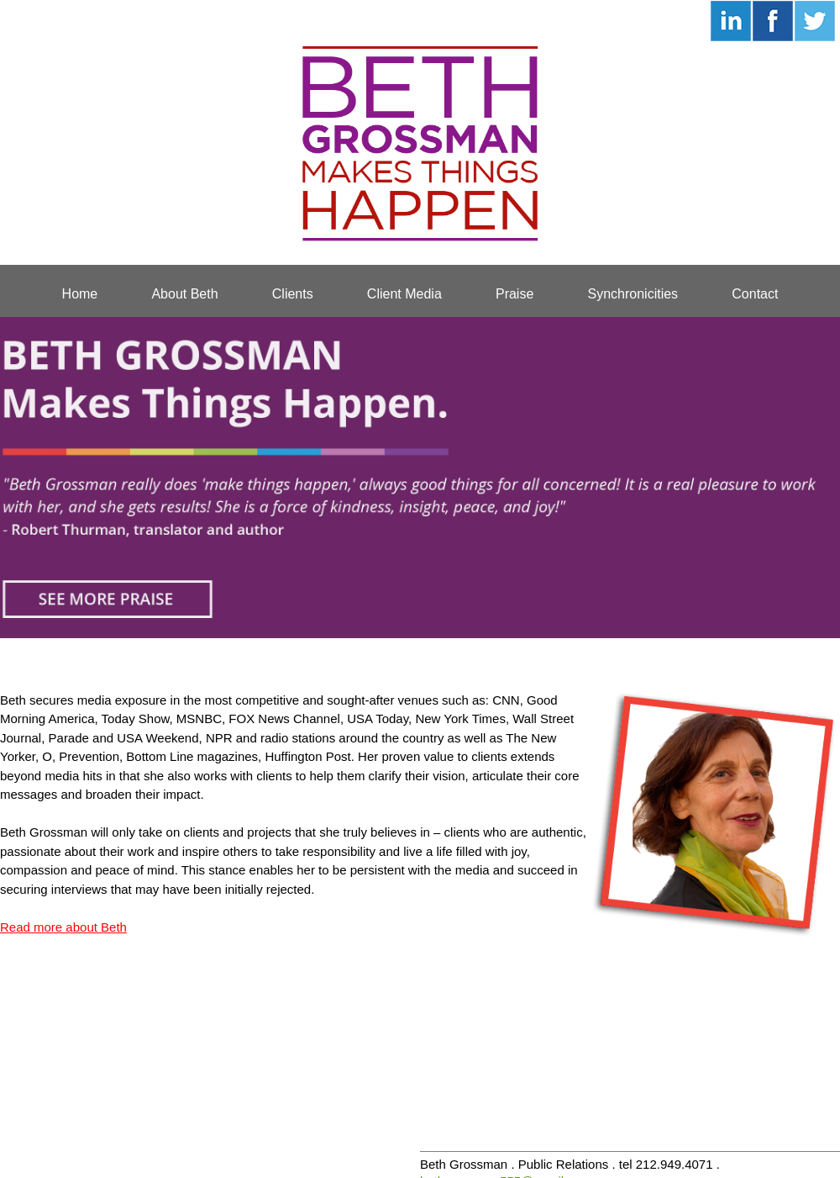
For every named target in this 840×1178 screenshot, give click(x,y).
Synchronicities (633, 294)
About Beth (184, 294)
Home (80, 294)
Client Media (404, 294)
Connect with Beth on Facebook (773, 21)
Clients (292, 294)
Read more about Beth (63, 927)
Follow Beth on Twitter (815, 21)
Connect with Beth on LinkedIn (731, 21)
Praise (514, 294)
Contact (755, 294)
